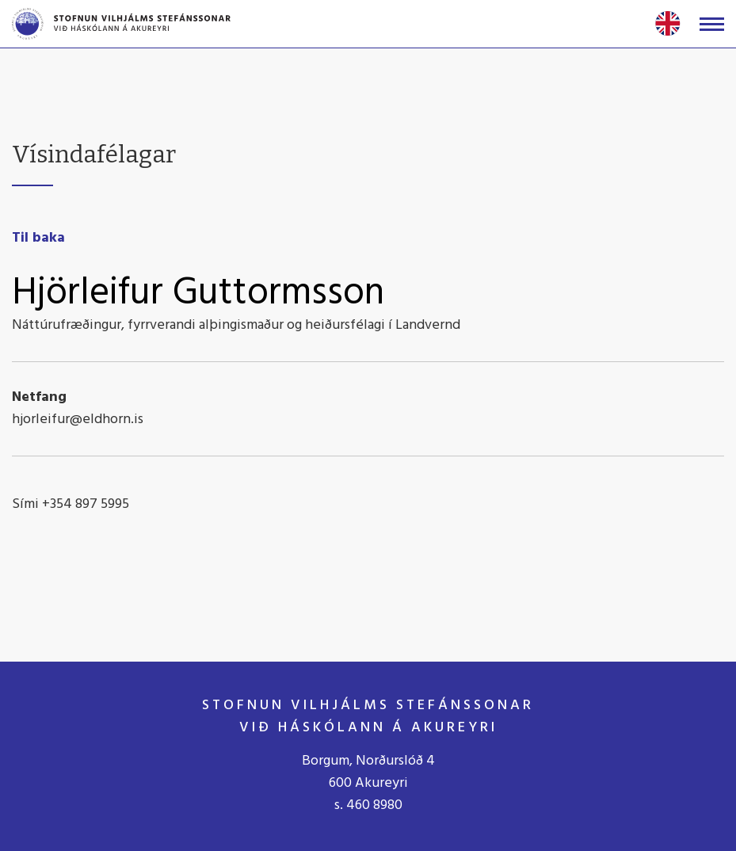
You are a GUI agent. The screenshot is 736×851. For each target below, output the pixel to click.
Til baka (38, 238)
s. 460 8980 (368, 805)
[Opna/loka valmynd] (712, 24)
